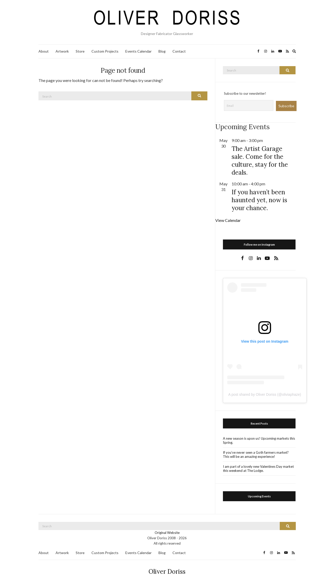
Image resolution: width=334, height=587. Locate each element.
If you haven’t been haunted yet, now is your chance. (259, 200)
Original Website (167, 533)
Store (80, 51)
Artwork (62, 51)
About (43, 51)
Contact (179, 51)
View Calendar (228, 220)
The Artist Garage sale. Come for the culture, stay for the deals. (260, 160)
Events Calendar (138, 51)
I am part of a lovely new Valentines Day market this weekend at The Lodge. (258, 468)
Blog (162, 51)
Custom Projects (104, 51)
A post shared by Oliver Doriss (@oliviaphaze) (264, 394)
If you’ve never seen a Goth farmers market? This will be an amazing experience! (256, 454)
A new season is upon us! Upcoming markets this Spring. (259, 440)
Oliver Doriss (167, 572)
